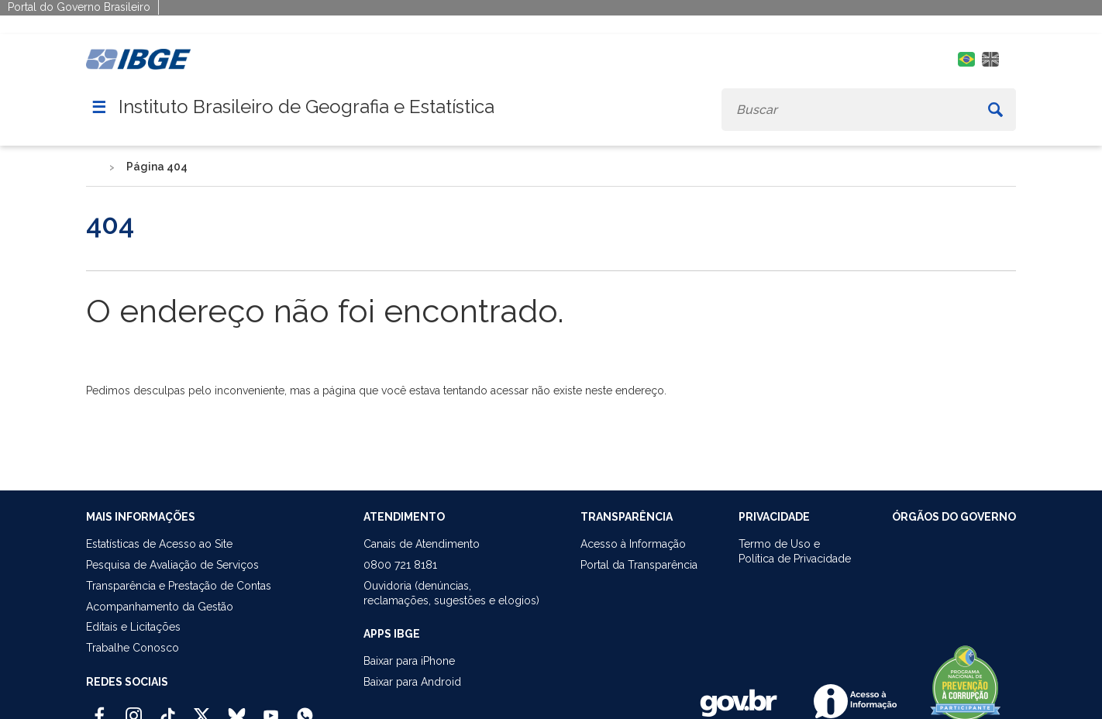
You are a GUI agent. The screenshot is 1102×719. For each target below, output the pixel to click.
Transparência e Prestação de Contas (178, 586)
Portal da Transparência (638, 565)
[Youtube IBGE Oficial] (270, 709)
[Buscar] (995, 109)
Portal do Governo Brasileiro (79, 7)
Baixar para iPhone (409, 661)
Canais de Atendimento (421, 544)
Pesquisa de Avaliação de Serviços (172, 565)
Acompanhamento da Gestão (159, 606)
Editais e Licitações (133, 627)
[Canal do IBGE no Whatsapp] (305, 709)
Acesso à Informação (633, 544)
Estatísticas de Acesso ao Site (159, 544)
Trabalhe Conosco (132, 648)
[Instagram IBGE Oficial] (133, 709)
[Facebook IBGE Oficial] (99, 709)
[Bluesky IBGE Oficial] (236, 709)
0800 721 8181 (400, 565)
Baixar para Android (412, 682)
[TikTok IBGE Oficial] (167, 709)
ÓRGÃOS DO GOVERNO (954, 517)
